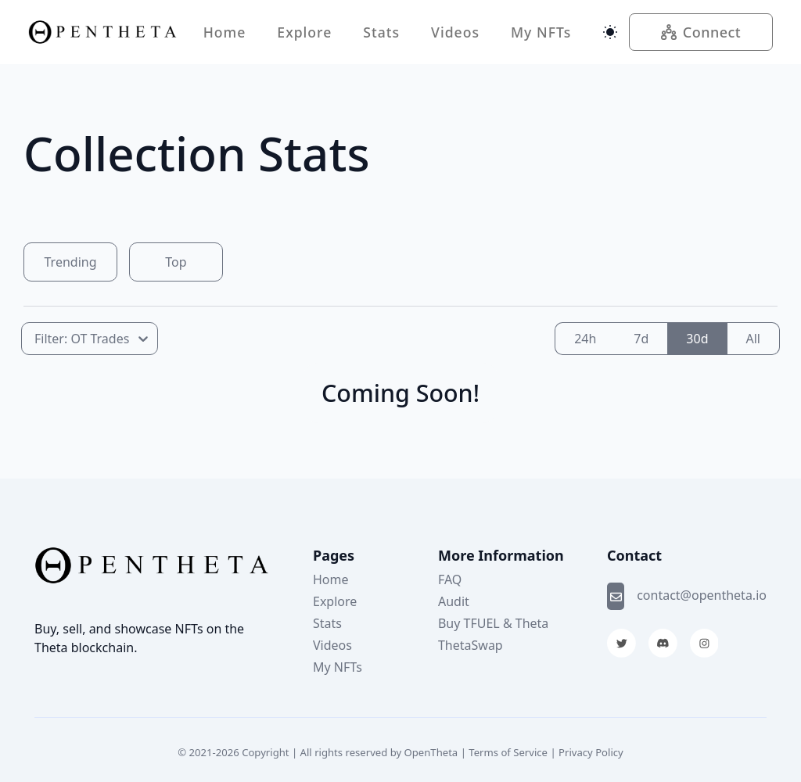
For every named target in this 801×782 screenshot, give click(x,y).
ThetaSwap (470, 645)
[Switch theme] (610, 32)
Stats (381, 32)
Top (175, 262)
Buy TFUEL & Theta (493, 623)
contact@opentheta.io (702, 595)
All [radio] (753, 338)
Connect (701, 32)
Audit (453, 601)
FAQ (450, 579)
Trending (71, 262)
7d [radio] (641, 338)
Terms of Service (508, 752)
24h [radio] (585, 338)
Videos (455, 32)
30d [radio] (697, 338)
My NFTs (541, 32)
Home (224, 32)
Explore (304, 32)
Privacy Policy (591, 752)
